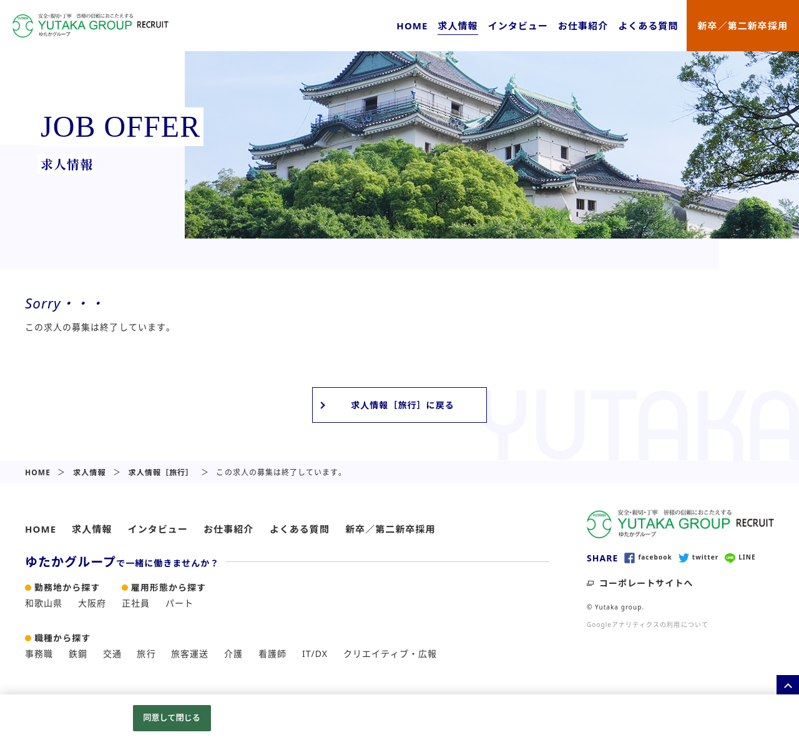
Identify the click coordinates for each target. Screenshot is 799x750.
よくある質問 (648, 25)
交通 (112, 653)
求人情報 (458, 25)
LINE (740, 558)
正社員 (136, 603)
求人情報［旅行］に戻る (402, 405)
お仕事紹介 (583, 25)
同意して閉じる (171, 717)
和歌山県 (43, 603)
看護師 (272, 653)
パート (179, 603)
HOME (412, 25)
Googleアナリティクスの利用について (647, 624)
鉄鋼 (78, 653)
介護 (233, 653)
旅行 (146, 653)
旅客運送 (189, 653)
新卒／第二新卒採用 (743, 25)
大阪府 (92, 603)
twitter (698, 558)
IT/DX (315, 653)
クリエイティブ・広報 (390, 653)
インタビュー (518, 25)
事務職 (39, 653)
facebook (648, 558)
